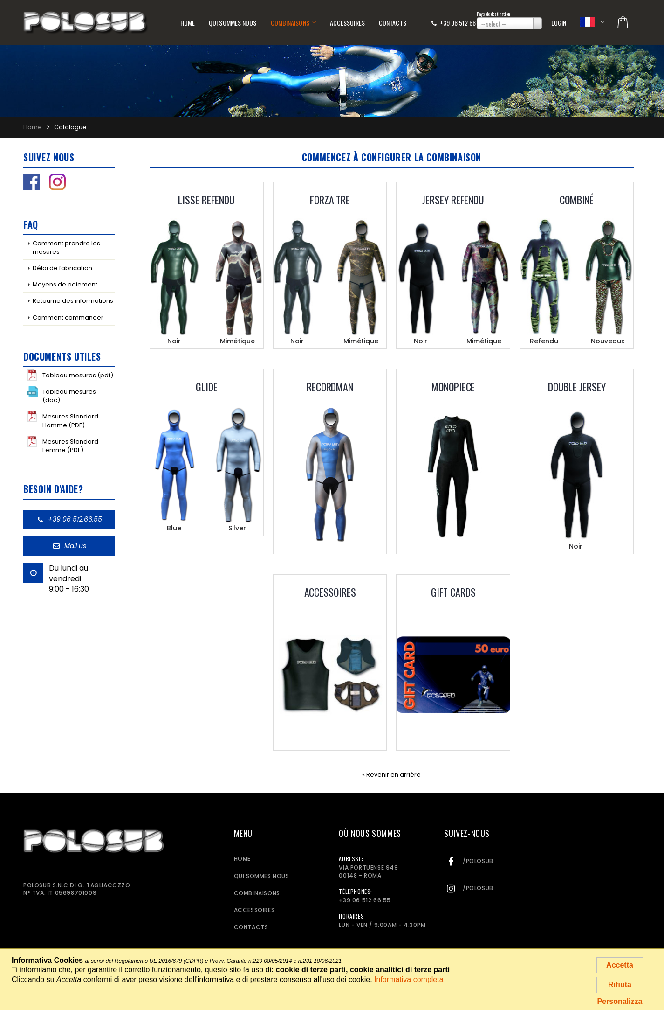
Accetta (619, 965)
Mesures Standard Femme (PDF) (62, 445)
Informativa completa (409, 979)
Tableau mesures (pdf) (70, 375)
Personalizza (620, 1001)
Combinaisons (290, 23)
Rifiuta (619, 985)
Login (559, 23)
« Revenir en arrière (391, 774)
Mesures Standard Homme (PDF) (62, 420)
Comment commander (68, 317)
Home (187, 23)
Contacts (392, 23)
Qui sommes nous (233, 23)
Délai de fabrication (62, 268)
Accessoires (347, 23)
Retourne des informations (73, 300)
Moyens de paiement (65, 284)
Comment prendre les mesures (66, 247)
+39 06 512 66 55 (462, 23)
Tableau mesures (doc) (61, 395)
